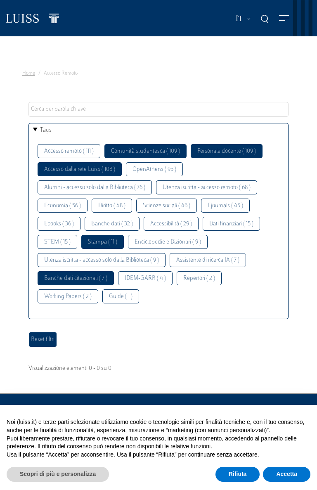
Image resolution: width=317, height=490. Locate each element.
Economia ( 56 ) (62, 206)
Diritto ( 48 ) (111, 206)
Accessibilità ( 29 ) (171, 224)
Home (28, 73)
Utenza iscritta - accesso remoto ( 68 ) (207, 188)
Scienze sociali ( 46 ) (166, 206)
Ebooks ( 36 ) (59, 224)
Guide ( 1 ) (120, 297)
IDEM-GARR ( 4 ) (145, 278)
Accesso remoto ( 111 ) (69, 151)
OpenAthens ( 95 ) (154, 169)
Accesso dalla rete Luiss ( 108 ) (79, 169)
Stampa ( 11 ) (102, 242)
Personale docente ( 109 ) (226, 151)
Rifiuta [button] (238, 474)
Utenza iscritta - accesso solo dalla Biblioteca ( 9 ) (101, 260)
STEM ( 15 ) (57, 242)
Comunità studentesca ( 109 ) (145, 151)
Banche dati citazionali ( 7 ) (75, 278)
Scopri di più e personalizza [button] (58, 474)
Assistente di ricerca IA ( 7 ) (207, 260)
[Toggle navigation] (284, 18)
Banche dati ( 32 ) (112, 224)
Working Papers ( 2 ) (68, 297)
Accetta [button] (286, 474)
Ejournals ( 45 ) (225, 206)
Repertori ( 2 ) (199, 278)
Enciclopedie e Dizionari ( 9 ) (168, 242)
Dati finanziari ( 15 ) (231, 224)
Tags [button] (46, 130)
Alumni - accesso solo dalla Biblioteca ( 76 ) (94, 188)
